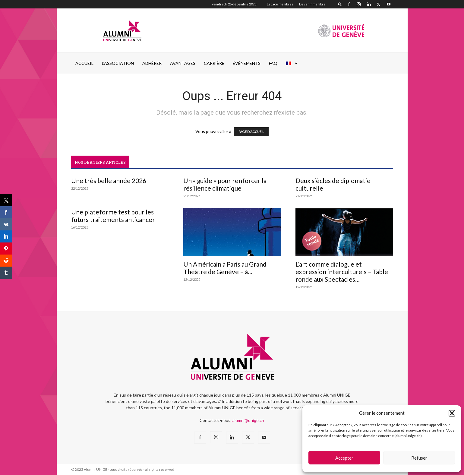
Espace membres (280, 4)
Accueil (84, 63)
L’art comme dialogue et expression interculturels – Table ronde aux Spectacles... (341, 271)
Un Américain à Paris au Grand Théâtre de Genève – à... (225, 267)
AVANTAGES (182, 63)
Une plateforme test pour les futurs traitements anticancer (113, 215)
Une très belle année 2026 (108, 180)
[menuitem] (292, 63)
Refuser (419, 458)
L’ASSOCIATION (118, 63)
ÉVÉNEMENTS (246, 63)
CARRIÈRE (214, 63)
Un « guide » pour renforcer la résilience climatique (225, 184)
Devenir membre (312, 4)
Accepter (344, 458)
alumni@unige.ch (248, 420)
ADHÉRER (152, 63)
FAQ (273, 63)
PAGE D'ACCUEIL (251, 132)
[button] (452, 413)
